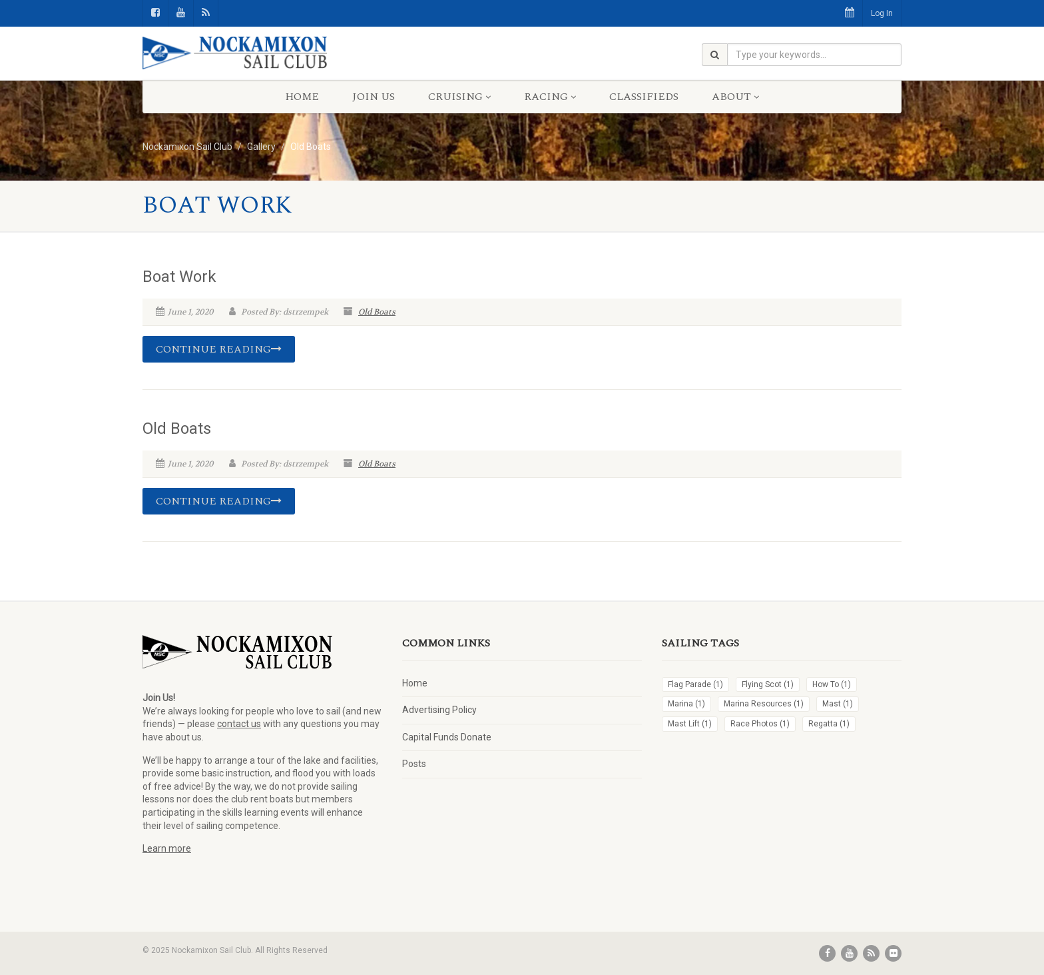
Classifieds (643, 97)
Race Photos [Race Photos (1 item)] (760, 723)
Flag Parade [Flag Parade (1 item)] (695, 684)
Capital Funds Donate (446, 737)
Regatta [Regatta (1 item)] (829, 723)
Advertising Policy (439, 709)
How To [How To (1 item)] (831, 684)
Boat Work (179, 276)
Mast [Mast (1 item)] (837, 703)
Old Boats (376, 312)
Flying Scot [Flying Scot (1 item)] (768, 684)
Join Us (373, 97)
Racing (550, 97)
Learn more (166, 848)
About (735, 97)
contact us (239, 723)
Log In (882, 13)
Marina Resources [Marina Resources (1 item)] (764, 703)
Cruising (459, 97)
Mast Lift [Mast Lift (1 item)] (690, 723)
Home (302, 97)
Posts (414, 763)
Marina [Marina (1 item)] (686, 703)
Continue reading (219, 349)
